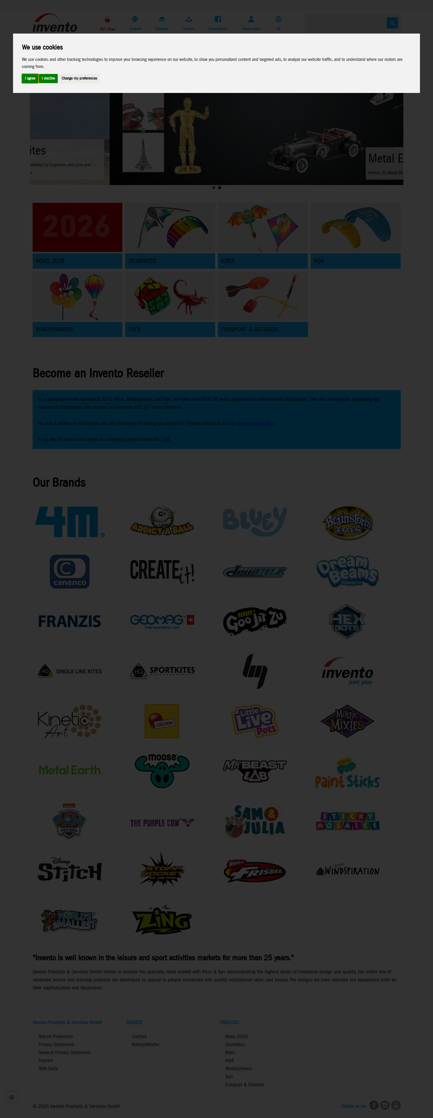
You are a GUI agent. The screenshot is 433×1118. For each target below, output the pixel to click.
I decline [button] (48, 78)
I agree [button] (30, 78)
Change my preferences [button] (79, 78)
